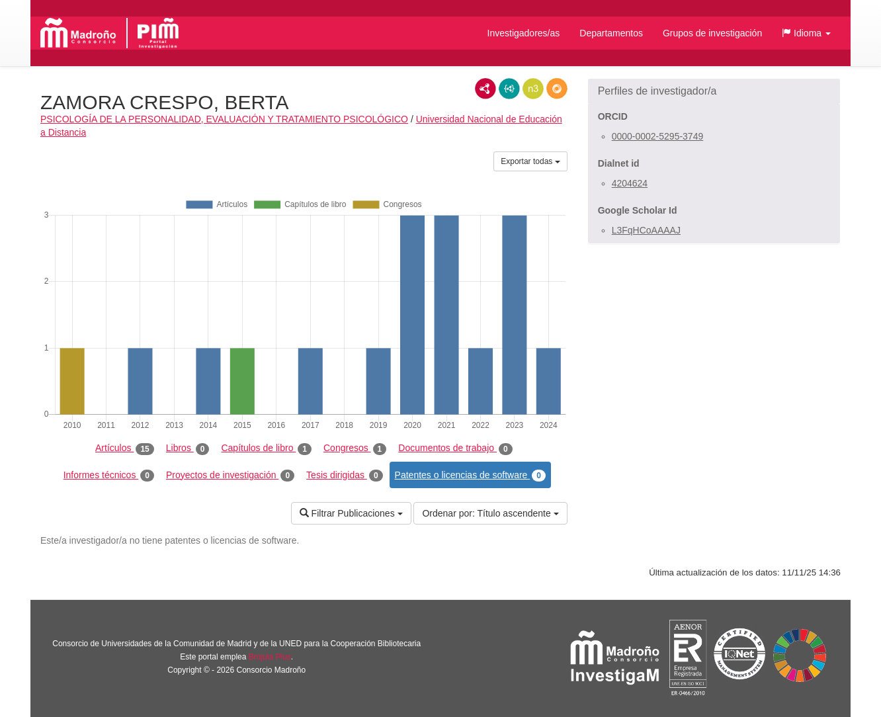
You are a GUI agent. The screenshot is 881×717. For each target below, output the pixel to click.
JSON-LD (509, 88)
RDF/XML (485, 88)
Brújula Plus (270, 656)
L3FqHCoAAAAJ (646, 230)
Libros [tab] (188, 448)
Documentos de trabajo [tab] (455, 448)
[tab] (714, 91)
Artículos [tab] (124, 448)
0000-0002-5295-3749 (658, 136)
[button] (806, 33)
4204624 (630, 183)
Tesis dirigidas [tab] (344, 476)
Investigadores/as (523, 33)
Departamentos (611, 33)
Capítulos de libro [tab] (266, 448)
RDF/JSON (556, 88)
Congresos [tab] (354, 448)
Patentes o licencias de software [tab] (470, 476)
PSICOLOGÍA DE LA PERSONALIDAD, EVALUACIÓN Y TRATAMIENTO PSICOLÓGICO (224, 119)
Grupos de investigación (712, 33)
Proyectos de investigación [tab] (230, 476)
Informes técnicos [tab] (108, 476)
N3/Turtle (533, 88)
